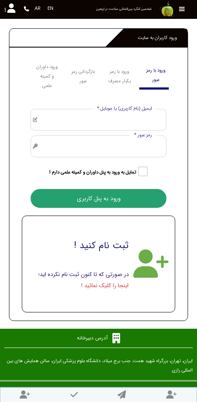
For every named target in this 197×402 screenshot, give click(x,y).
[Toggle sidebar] (182, 9)
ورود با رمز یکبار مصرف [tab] (119, 76)
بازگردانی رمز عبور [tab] (83, 76)
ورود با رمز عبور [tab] (155, 75)
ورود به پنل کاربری (99, 198)
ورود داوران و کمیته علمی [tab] (47, 76)
